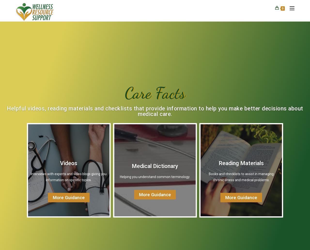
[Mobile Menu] (290, 8)
